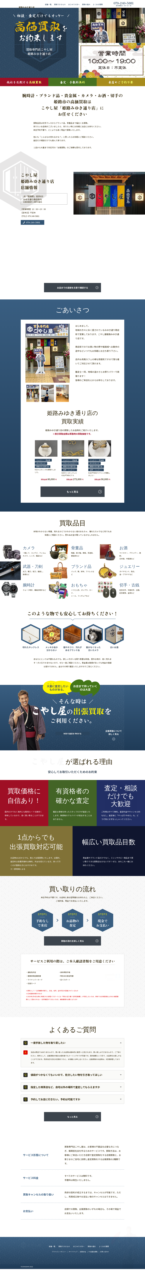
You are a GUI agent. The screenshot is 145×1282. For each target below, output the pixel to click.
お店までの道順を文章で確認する (72, 287)
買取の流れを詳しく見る (72, 944)
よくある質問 (98, 4)
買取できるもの (60, 4)
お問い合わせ (104, 1256)
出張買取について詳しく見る (113, 732)
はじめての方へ (74, 4)
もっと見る (84, 491)
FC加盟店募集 (93, 1256)
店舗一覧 (48, 4)
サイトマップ (73, 1256)
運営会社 (83, 1256)
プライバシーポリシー (59, 1256)
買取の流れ (86, 4)
